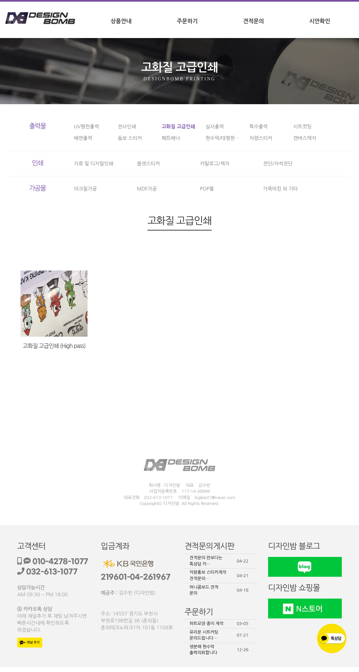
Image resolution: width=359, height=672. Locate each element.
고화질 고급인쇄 (178, 126)
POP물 (207, 188)
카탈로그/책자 (214, 163)
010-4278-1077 (53, 561)
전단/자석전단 (278, 163)
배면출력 (83, 138)
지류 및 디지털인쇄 (93, 163)
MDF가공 (147, 188)
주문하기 (187, 21)
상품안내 (121, 21)
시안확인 (319, 21)
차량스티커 (260, 138)
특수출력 (258, 126)
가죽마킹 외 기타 (280, 188)
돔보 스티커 (130, 138)
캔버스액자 (304, 138)
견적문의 (253, 21)
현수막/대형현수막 (224, 138)
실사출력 (214, 126)
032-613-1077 (47, 571)
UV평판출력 (86, 126)
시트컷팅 (302, 126)
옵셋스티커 (148, 163)
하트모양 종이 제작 (206, 623)
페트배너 (171, 138)
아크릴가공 (85, 188)
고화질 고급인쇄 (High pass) (54, 346)
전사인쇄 (127, 126)
